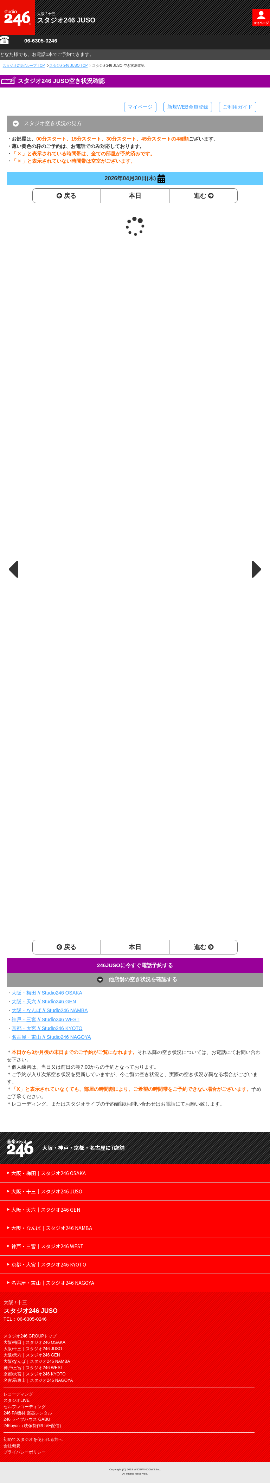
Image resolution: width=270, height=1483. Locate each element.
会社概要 (12, 1445)
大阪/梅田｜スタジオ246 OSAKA (34, 1342)
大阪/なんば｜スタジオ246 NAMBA (37, 1361)
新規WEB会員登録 (187, 107)
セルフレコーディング (25, 1406)
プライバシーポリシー (25, 1452)
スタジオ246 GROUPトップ (30, 1336)
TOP (24, 65)
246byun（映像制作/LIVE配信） (34, 1425)
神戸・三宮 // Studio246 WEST (45, 1019)
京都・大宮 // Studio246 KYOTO (47, 1028)
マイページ (140, 107)
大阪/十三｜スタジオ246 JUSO (33, 1348)
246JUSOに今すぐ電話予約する (135, 965)
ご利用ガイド (237, 107)
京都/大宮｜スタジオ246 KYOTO (34, 1374)
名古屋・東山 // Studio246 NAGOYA (51, 1037)
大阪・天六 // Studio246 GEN (44, 1001)
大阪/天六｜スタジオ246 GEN (32, 1355)
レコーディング (18, 1394)
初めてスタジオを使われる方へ (33, 1439)
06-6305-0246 (40, 41)
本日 (135, 195)
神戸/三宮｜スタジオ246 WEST (33, 1367)
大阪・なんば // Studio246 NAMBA (50, 1010)
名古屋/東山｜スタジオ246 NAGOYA (38, 1380)
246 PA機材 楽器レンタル (28, 1413)
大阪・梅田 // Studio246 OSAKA (47, 993)
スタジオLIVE (17, 1400)
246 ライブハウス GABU (27, 1419)
